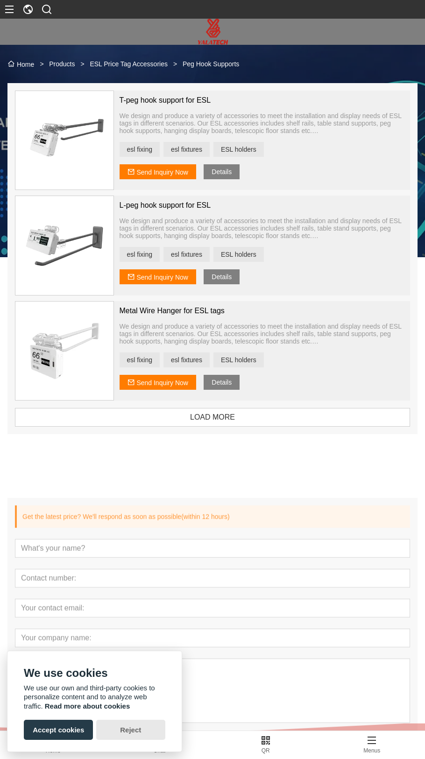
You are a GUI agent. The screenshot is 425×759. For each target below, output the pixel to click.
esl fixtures (193, 149)
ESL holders (245, 149)
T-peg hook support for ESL (172, 100)
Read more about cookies (87, 706)
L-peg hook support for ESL (172, 205)
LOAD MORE (219, 417)
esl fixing (146, 149)
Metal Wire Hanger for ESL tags (178, 311)
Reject (130, 730)
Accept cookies (58, 730)
